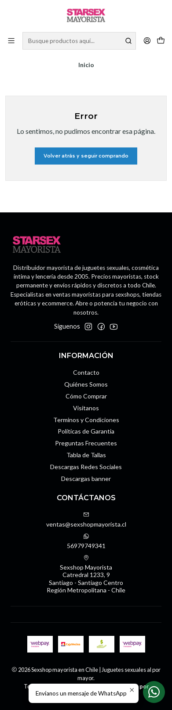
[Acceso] (147, 40)
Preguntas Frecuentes (86, 443)
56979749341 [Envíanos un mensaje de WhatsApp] (86, 541)
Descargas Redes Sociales (86, 466)
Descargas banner (86, 478)
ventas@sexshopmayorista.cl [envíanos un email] (86, 520)
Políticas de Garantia (86, 431)
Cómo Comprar (86, 396)
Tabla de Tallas (86, 455)
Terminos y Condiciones (86, 419)
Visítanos (86, 408)
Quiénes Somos (86, 384)
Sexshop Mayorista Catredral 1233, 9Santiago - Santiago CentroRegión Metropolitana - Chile (86, 574)
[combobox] (79, 41)
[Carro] (161, 41)
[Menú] (11, 40)
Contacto (86, 372)
